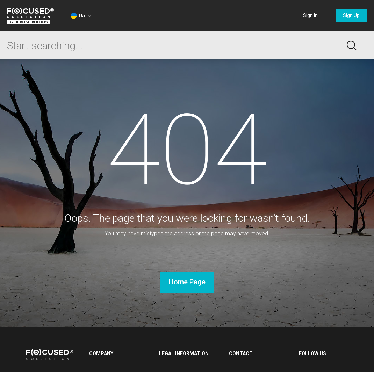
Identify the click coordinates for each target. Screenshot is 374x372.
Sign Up (351, 15)
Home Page (187, 282)
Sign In (310, 15)
